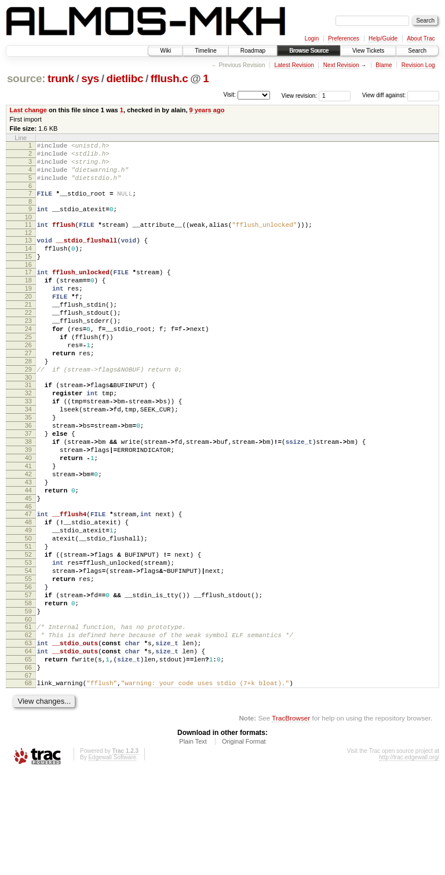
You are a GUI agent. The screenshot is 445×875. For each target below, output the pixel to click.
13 (28, 254)
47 (28, 581)
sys (90, 78)
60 (28, 709)
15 (28, 273)
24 (28, 359)
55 (28, 660)
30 (28, 419)
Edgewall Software (112, 859)
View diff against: (400, 95)
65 (28, 756)
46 (28, 574)
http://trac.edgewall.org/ (409, 859)
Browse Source (309, 50)
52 (28, 630)
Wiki (165, 50)
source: (26, 78)
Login (312, 38)
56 (28, 670)
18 (28, 300)
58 (28, 689)
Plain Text (193, 843)
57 (28, 680)
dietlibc (124, 78)
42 (28, 534)
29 (28, 409)
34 (28, 456)
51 (28, 620)
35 (28, 465)
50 (28, 611)
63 (28, 736)
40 (28, 515)
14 (28, 263)
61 (28, 717)
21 (28, 330)
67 (28, 776)
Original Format (244, 843)
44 (28, 554)
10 (28, 229)
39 (28, 505)
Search (417, 50)
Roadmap (252, 50)
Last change (28, 109)
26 (28, 379)
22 (28, 340)
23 (28, 350)
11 (28, 236)
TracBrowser (291, 820)
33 (28, 446)
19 (28, 310)
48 (28, 591)
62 (28, 726)
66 (28, 766)
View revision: (300, 95)
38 (28, 495)
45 (28, 564)
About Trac (421, 38)
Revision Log (418, 65)
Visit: (229, 94)
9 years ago (207, 109)
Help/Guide (383, 38)
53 (28, 640)
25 (28, 369)
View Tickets (368, 50)
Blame (383, 65)
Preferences (343, 38)
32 (28, 436)
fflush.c (169, 78)
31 (28, 426)
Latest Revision (293, 65)
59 (28, 699)
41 (28, 524)
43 (28, 544)
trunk (61, 78)
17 (28, 291)
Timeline (205, 50)
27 (28, 389)
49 (28, 601)
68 (28, 783)
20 (28, 320)
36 (28, 475)
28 (28, 399)
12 (28, 246)
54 (28, 650)
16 (28, 283)
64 (28, 746)
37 (28, 485)
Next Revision (341, 65)
